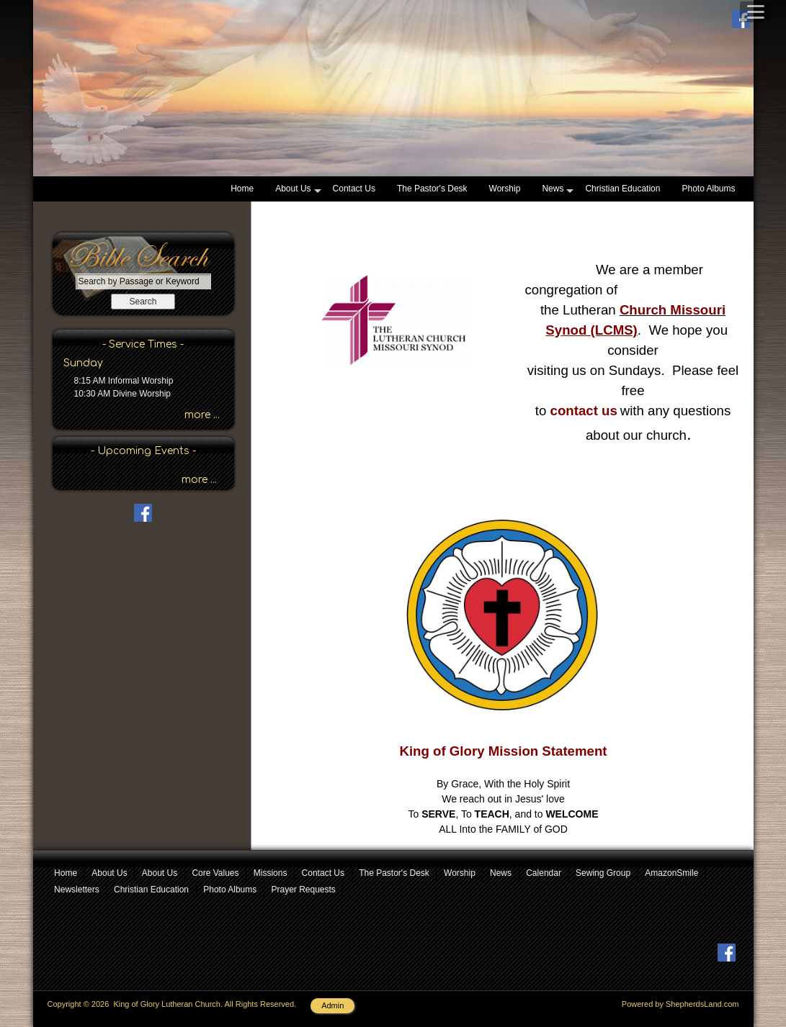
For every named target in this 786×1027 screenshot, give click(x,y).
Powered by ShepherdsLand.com (680, 1004)
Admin (332, 1005)
